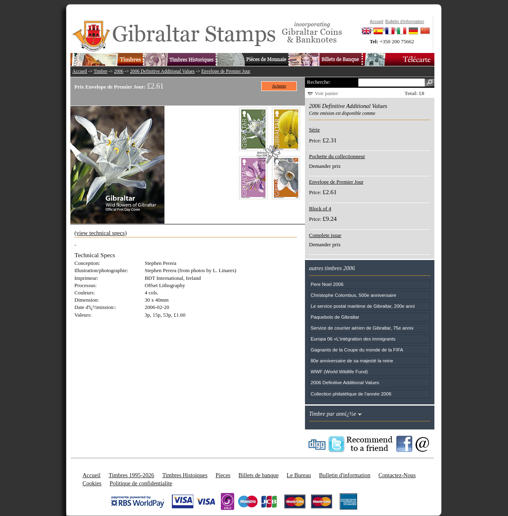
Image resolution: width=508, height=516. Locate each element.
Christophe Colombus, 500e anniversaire (353, 295)
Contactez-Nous (397, 475)
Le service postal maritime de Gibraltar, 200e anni (363, 306)
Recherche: (318, 82)
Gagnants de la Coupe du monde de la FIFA (357, 349)
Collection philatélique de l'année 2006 (351, 393)
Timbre (100, 71)
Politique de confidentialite (141, 483)
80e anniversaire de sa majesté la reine (352, 360)
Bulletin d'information (344, 475)
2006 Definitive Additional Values (162, 71)
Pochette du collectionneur (337, 156)
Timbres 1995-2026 (131, 475)
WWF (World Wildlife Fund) (339, 371)
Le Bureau (299, 475)
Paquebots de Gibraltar (335, 316)
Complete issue (325, 235)
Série (314, 130)
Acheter (279, 85)
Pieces (223, 475)
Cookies (92, 483)
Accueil (79, 71)
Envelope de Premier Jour (225, 71)
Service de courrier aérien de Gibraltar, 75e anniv (362, 327)
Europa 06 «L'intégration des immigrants (353, 338)
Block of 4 (320, 208)
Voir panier (326, 93)
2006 (118, 71)
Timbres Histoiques (184, 475)
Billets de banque (259, 475)
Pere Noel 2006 (327, 284)
